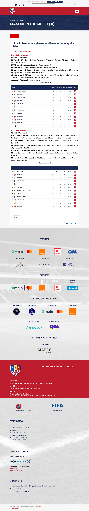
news (16, 20)
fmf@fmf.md (17, 488)
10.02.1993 (28, 410)
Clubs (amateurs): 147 (18, 432)
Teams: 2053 (15, 430)
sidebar (14, 36)
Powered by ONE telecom (73, 506)
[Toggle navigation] (77, 11)
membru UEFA (20, 410)
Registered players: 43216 (20, 435)
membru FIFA (56, 410)
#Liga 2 (16, 217)
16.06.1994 (64, 410)
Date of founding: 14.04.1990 (20, 428)
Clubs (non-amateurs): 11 (19, 437)
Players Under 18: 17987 (19, 440)
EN (74, 5)
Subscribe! (55, 2)
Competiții (22, 20)
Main (11, 20)
